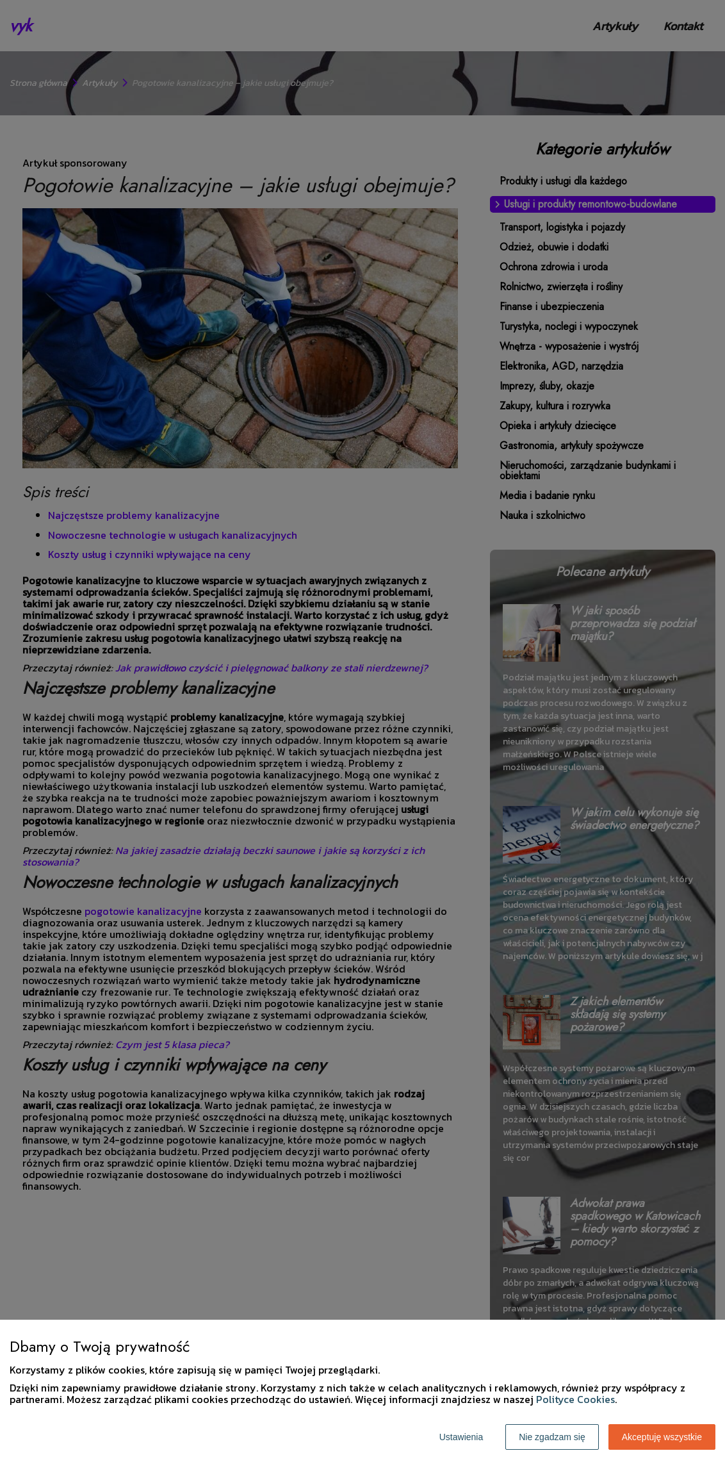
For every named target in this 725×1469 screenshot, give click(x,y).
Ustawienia (461, 1437)
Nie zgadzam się (552, 1437)
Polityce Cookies (575, 1399)
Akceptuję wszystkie (662, 1437)
